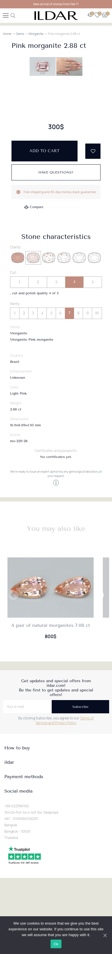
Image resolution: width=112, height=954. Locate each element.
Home (7, 33)
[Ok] (105, 935)
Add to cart (44, 302)
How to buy (17, 899)
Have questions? (56, 324)
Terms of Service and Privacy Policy (65, 872)
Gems (20, 33)
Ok (55, 944)
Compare (37, 359)
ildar (9, 914)
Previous (13, 747)
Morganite (36, 33)
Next (99, 747)
